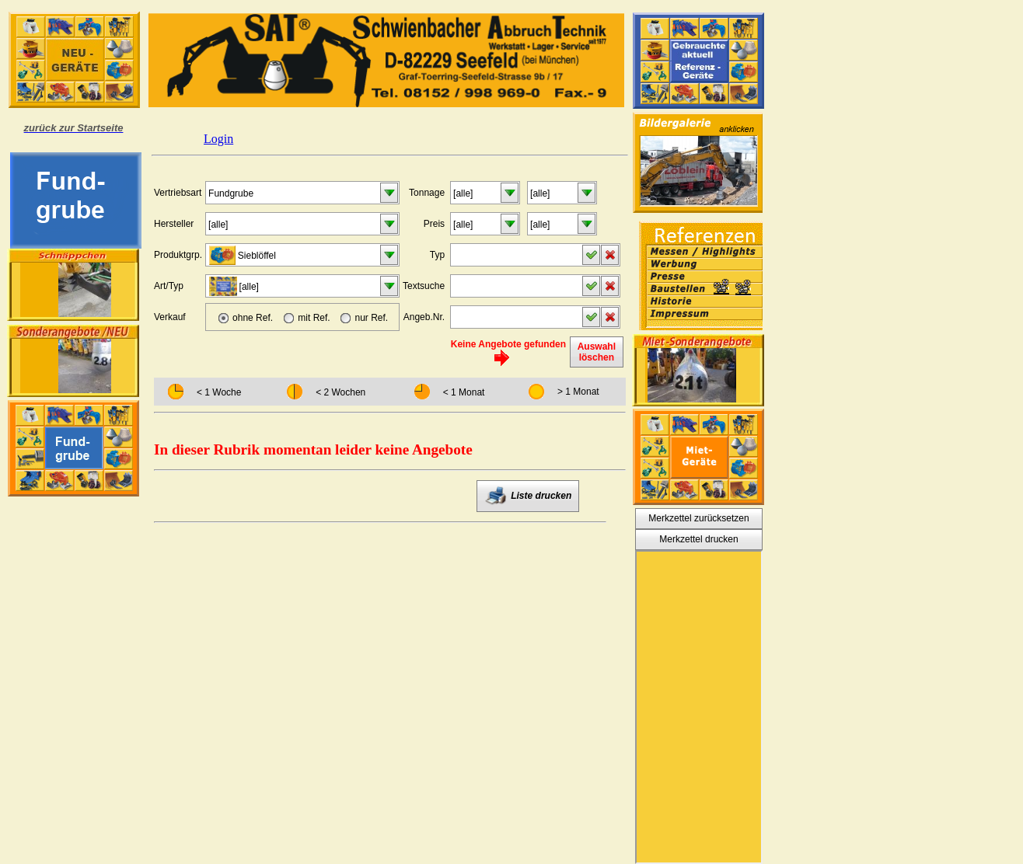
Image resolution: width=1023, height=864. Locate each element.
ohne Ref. (252, 317)
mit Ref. (314, 317)
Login (218, 138)
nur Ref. (371, 317)
